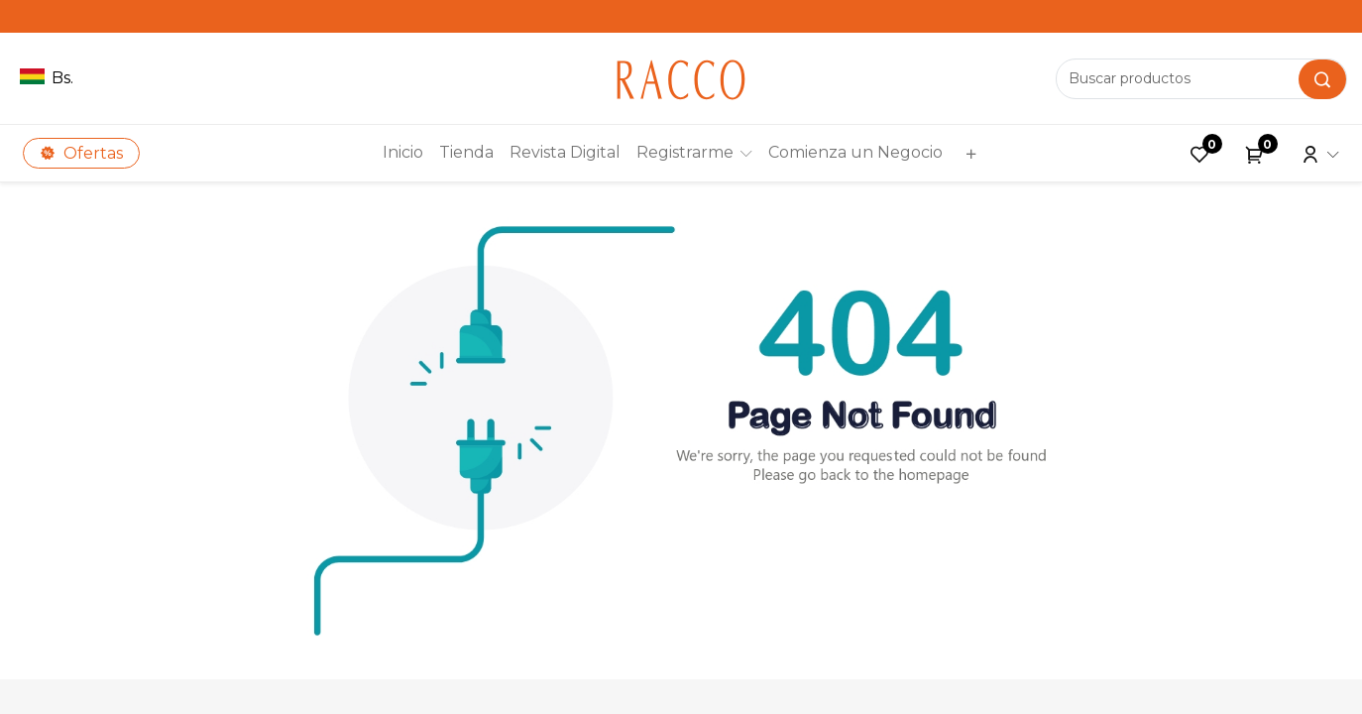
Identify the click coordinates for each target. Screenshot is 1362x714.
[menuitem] (403, 153)
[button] (968, 153)
